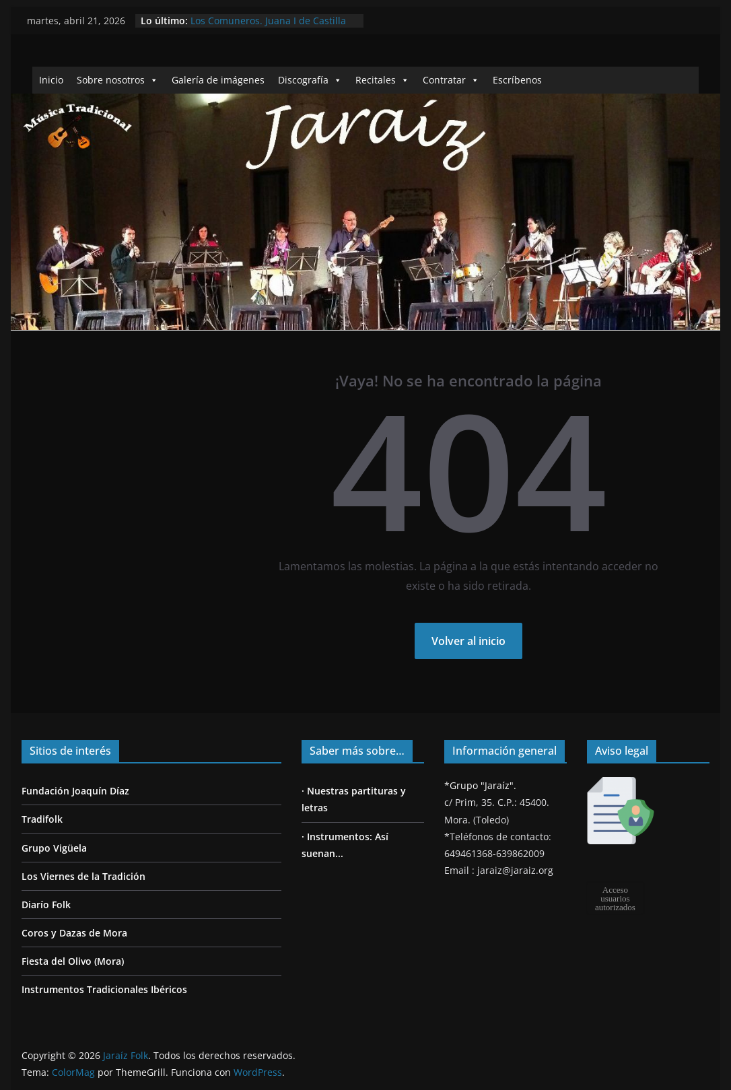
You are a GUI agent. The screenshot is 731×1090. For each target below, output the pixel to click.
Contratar (451, 79)
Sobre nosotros (117, 79)
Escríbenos (517, 79)
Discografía (310, 79)
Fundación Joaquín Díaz (75, 790)
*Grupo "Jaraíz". (480, 785)
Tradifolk (42, 819)
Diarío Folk (46, 904)
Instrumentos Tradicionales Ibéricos (104, 989)
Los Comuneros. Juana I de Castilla (268, 20)
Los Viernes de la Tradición (83, 876)
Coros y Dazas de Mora (74, 932)
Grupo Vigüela (54, 848)
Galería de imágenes (218, 79)
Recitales (382, 79)
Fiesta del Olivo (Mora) (73, 961)
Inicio (51, 79)
